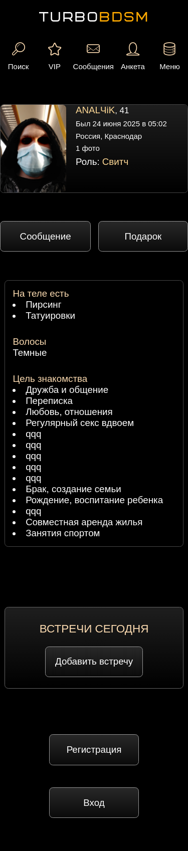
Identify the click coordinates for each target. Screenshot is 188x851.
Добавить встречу (94, 661)
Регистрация (94, 749)
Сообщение (45, 236)
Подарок (142, 236)
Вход (93, 802)
